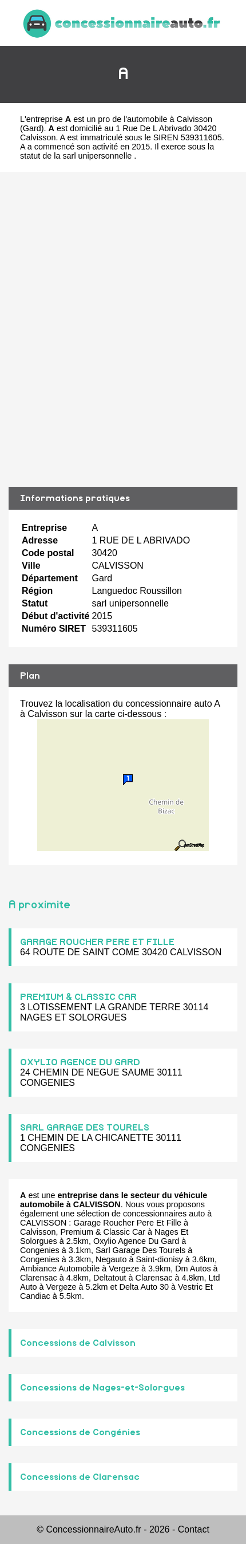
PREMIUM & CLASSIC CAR (78, 997)
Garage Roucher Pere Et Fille (127, 1222)
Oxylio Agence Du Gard (136, 1241)
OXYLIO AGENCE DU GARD (80, 1062)
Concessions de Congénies (80, 1432)
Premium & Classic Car (102, 1231)
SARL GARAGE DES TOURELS (84, 1127)
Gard (32, 128)
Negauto (111, 1259)
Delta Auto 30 (144, 1286)
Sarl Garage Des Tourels (140, 1250)
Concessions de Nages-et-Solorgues (102, 1387)
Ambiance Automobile (60, 1268)
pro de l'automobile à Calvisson (155, 119)
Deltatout (109, 1277)
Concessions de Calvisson (78, 1343)
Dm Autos (193, 1268)
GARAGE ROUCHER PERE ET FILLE (97, 942)
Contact (193, 1529)
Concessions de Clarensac (80, 1477)
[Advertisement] (123, 329)
